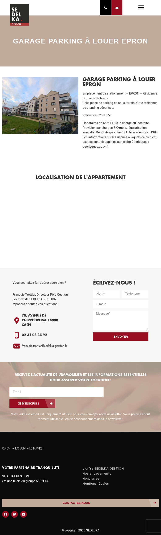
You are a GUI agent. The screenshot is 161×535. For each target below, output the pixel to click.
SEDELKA (42, 481)
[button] (141, 8)
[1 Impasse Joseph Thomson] (80, 226)
